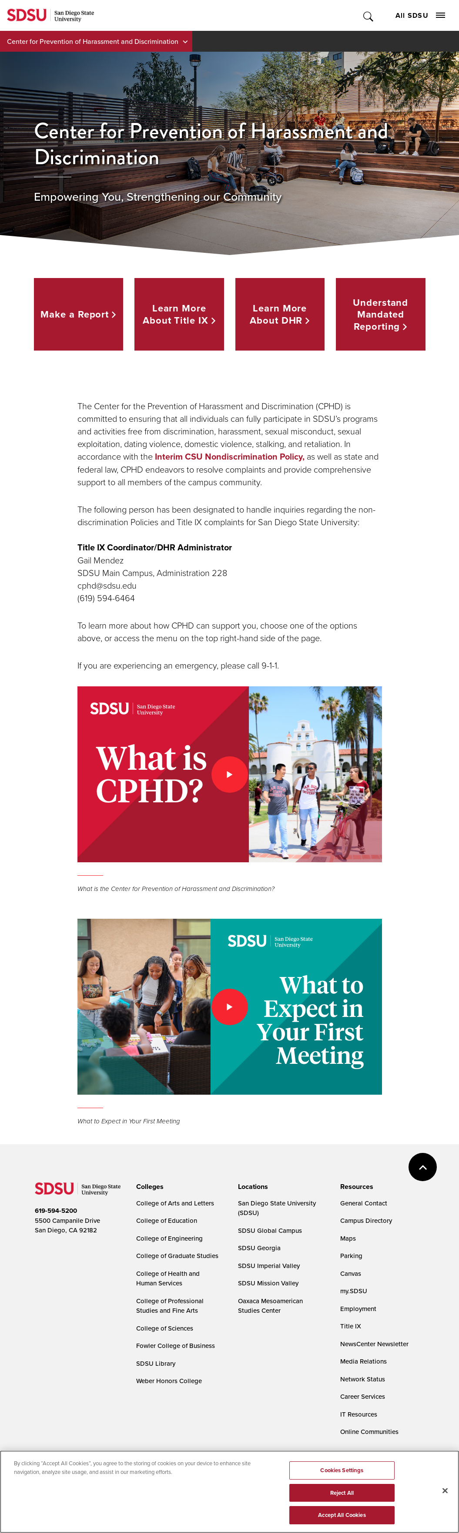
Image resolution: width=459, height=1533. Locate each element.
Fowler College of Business (175, 1345)
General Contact (363, 1203)
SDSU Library (155, 1363)
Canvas (350, 1273)
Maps (348, 1238)
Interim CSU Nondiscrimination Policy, (230, 456)
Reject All (342, 1493)
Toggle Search (368, 15)
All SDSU (420, 15)
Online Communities (369, 1431)
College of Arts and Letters (175, 1203)
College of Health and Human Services (168, 1278)
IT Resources (358, 1414)
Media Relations (363, 1361)
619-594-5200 (56, 1210)
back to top (423, 1167)
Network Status (362, 1379)
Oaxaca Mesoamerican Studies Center (270, 1305)
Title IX (350, 1326)
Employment (358, 1308)
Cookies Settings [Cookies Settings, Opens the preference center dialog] (341, 1470)
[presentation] (149, 1187)
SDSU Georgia (259, 1247)
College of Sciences (164, 1328)
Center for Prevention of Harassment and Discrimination (92, 41)
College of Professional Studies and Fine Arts (170, 1305)
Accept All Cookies (341, 1515)
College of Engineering (169, 1238)
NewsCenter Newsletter (374, 1343)
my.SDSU (353, 1290)
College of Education (166, 1220)
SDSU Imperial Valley (269, 1265)
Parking (351, 1255)
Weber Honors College (169, 1380)
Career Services (362, 1396)
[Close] (445, 1490)
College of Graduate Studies (177, 1255)
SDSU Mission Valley (268, 1283)
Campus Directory (366, 1220)
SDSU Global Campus (270, 1230)
